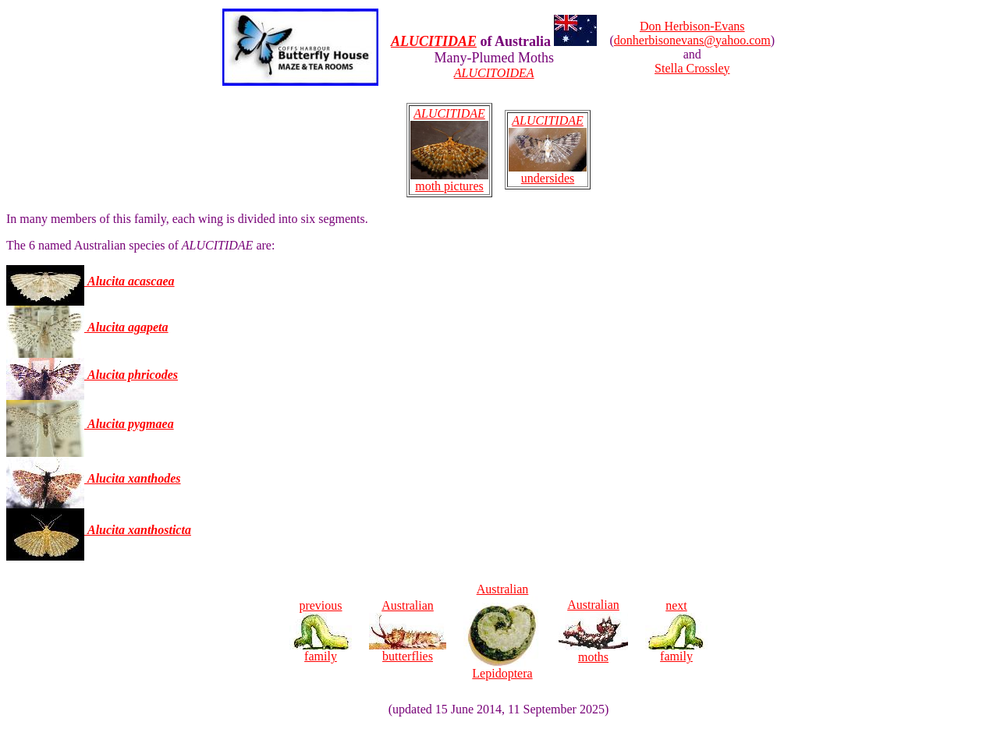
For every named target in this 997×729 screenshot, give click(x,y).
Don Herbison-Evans (692, 26)
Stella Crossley (692, 68)
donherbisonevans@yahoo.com (692, 40)
